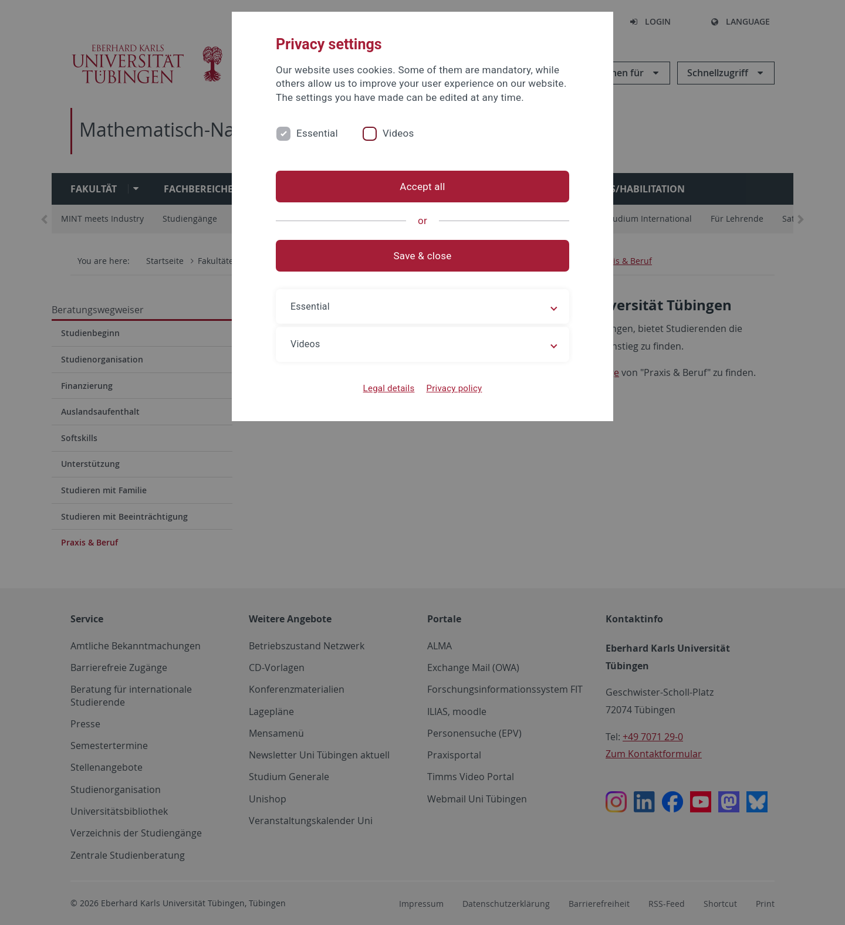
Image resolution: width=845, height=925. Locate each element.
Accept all (422, 186)
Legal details (389, 388)
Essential (317, 133)
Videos (398, 133)
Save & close (423, 256)
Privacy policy (454, 388)
